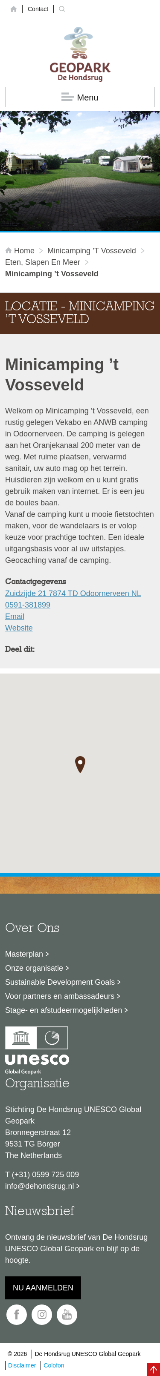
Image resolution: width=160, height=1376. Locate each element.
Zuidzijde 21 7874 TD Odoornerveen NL (73, 593)
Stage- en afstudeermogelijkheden (63, 1010)
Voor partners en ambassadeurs (59, 996)
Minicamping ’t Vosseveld (91, 251)
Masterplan (24, 954)
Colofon (54, 1365)
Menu (79, 97)
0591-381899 (27, 605)
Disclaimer (22, 1365)
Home (21, 251)
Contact (38, 9)
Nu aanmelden (43, 1288)
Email (14, 616)
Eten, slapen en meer (42, 262)
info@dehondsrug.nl (39, 1186)
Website (19, 628)
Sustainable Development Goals (60, 982)
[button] (80, 764)
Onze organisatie (34, 968)
